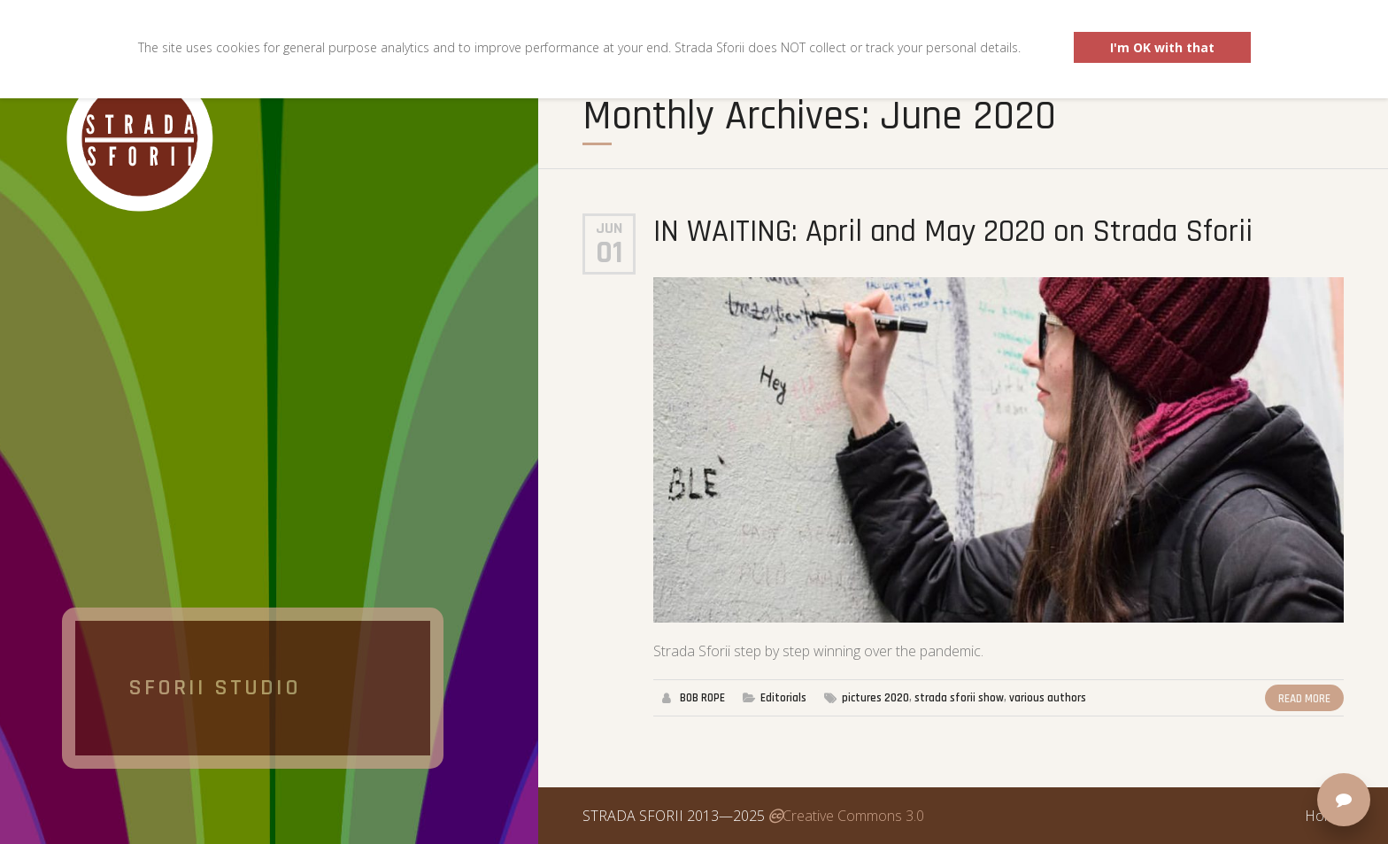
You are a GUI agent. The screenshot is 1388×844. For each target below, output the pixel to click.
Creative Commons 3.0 (846, 815)
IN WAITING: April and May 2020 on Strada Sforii (953, 232)
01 (609, 253)
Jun (609, 228)
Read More (1304, 699)
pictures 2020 (875, 698)
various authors (1047, 698)
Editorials (783, 698)
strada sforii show (959, 698)
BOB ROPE (702, 698)
